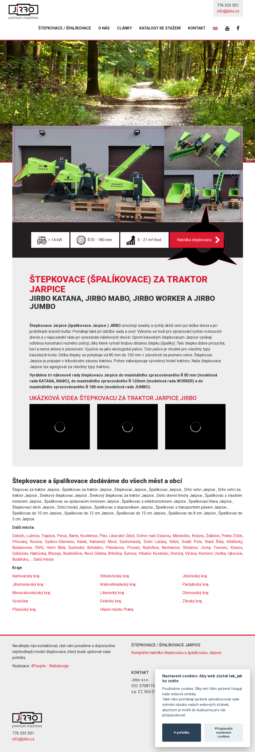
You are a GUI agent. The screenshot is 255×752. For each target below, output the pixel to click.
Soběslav (20, 553)
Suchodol (76, 547)
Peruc (62, 535)
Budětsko (20, 559)
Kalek (82, 541)
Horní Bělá (55, 547)
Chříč (39, 547)
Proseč (133, 547)
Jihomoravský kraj (27, 584)
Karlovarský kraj (25, 576)
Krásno (198, 535)
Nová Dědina (95, 553)
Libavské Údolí (121, 535)
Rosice (36, 541)
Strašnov (190, 547)
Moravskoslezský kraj (31, 592)
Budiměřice (72, 553)
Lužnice (33, 535)
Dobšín (18, 535)
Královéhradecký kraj (117, 584)
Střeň (174, 541)
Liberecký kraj (112, 592)
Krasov (236, 547)
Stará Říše (214, 541)
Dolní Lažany (155, 541)
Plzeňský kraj (24, 609)
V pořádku (181, 732)
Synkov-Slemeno (59, 541)
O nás (104, 28)
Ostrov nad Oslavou (153, 535)
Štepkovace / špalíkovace (64, 28)
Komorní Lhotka (212, 553)
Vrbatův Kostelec (153, 553)
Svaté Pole (192, 541)
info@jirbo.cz (228, 11)
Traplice (48, 535)
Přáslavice (115, 547)
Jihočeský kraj (194, 576)
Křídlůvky (234, 541)
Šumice (130, 553)
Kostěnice (88, 535)
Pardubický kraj (195, 584)
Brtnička (115, 553)
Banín (73, 535)
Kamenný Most (103, 541)
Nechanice (171, 547)
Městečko (181, 535)
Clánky (124, 28)
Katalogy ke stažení (160, 28)
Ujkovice (235, 553)
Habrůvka (38, 553)
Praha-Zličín (232, 535)
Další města (43, 559)
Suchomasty (130, 541)
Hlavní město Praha (116, 609)
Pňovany (19, 541)
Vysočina (20, 601)
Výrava (191, 553)
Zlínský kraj (192, 601)
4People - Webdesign (50, 666)
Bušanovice (22, 547)
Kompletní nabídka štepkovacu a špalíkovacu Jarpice (176, 652)
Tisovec (220, 547)
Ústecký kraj (110, 601)
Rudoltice (151, 547)
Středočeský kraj (114, 576)
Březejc (54, 553)
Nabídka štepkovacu (194, 239)
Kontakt (196, 28)
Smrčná (176, 553)
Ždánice (213, 535)
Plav (103, 535)
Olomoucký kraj (195, 592)
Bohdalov (95, 547)
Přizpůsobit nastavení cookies (223, 732)
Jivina (206, 547)
